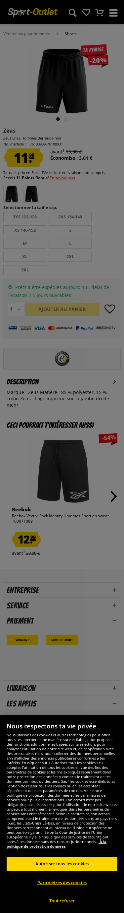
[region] (62, 814)
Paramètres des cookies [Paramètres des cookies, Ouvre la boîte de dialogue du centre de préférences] (62, 882)
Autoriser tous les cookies (62, 864)
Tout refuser (62, 901)
